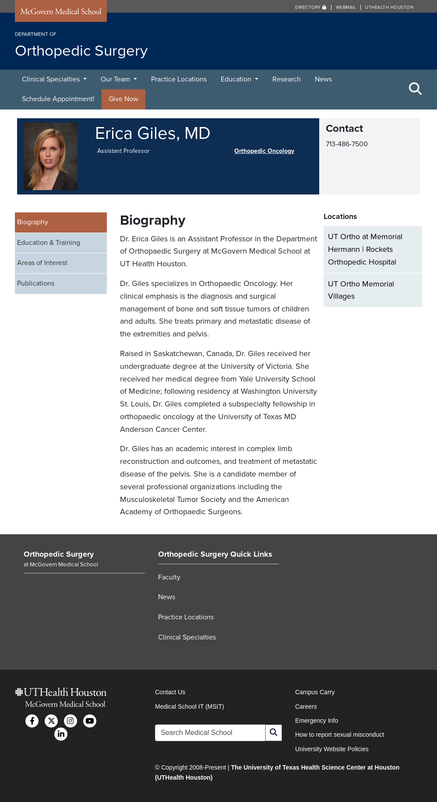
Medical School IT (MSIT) (189, 706)
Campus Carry (315, 692)
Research (286, 79)
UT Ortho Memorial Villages (361, 290)
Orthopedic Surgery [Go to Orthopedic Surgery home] (59, 554)
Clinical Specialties (51, 79)
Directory (311, 7)
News (323, 79)
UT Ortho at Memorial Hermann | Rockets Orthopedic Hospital (365, 249)
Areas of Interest (42, 262)
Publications (35, 283)
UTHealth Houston (389, 7)
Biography (32, 222)
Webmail (346, 7)
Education (237, 79)
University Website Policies (332, 749)
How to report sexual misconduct (339, 734)
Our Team (116, 79)
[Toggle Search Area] (415, 89)
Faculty (169, 577)
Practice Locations (179, 79)
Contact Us (170, 692)
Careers (306, 706)
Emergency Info (316, 720)
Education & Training (48, 242)
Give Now (123, 99)
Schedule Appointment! (58, 99)
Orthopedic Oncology (264, 151)
